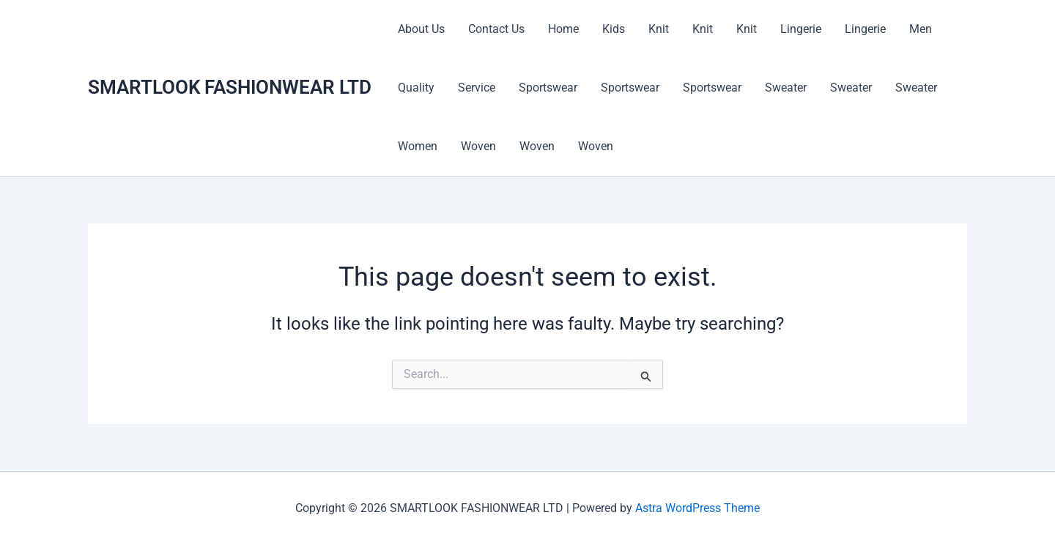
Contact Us (496, 29)
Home (563, 29)
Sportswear (548, 87)
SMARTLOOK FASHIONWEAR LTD (229, 87)
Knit (658, 29)
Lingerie (800, 29)
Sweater (786, 87)
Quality (416, 87)
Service (476, 87)
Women (417, 146)
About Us (421, 29)
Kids (613, 29)
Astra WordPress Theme (697, 508)
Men (920, 29)
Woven (478, 146)
